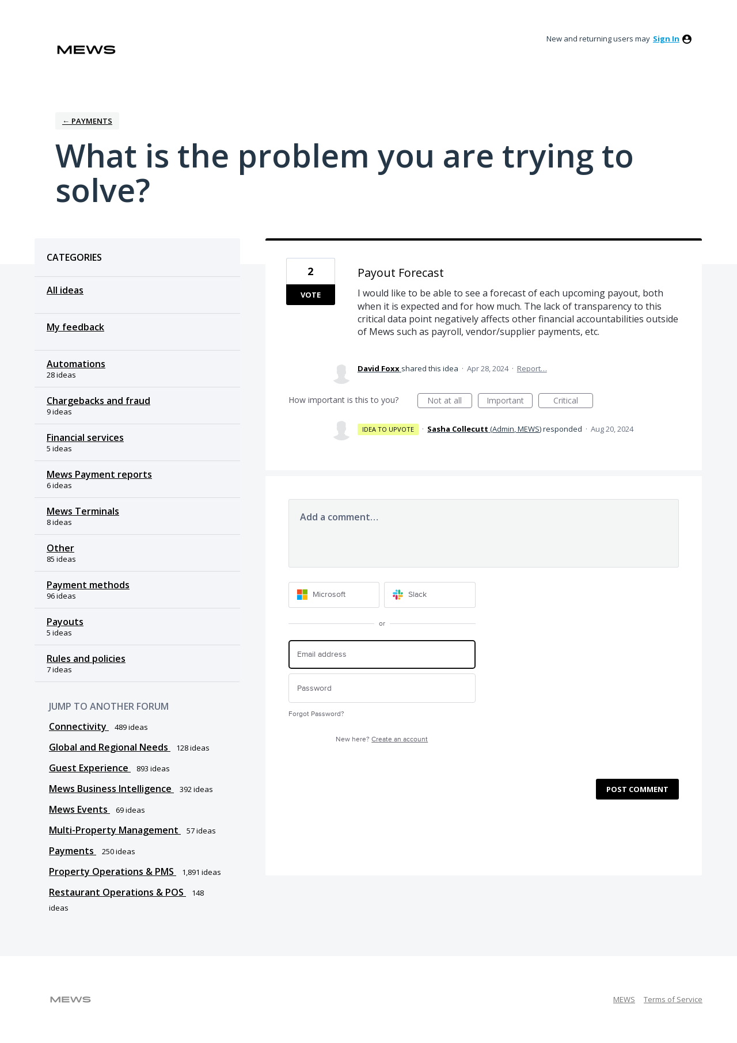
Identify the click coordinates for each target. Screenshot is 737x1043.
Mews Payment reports (99, 474)
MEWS (624, 999)
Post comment (637, 789)
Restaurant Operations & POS (117, 892)
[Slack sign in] (430, 595)
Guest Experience (90, 768)
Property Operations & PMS (112, 871)
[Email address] (382, 654)
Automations (76, 363)
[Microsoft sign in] (334, 595)
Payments (72, 850)
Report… (532, 368)
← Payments (87, 121)
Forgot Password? (316, 714)
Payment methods (88, 584)
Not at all (449, 401)
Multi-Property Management (115, 830)
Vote (311, 295)
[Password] (382, 688)
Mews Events (79, 809)
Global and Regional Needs (109, 747)
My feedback (75, 327)
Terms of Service (673, 999)
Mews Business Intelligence (111, 788)
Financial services (85, 437)
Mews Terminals (83, 511)
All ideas (65, 290)
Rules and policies (86, 658)
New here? (382, 739)
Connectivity (79, 726)
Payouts (65, 621)
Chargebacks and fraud (98, 400)
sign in (666, 38)
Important (510, 401)
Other (60, 548)
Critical (573, 401)
